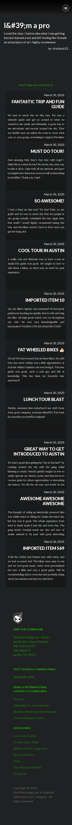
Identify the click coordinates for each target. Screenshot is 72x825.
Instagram (19, 773)
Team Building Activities (28, 718)
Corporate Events (24, 736)
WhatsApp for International (31, 705)
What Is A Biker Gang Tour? (31, 748)
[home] (3, 5)
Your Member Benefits (27, 767)
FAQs (17, 761)
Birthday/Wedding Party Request (34, 711)
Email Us (18, 699)
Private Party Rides (26, 742)
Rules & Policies (23, 754)
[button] (65, 8)
